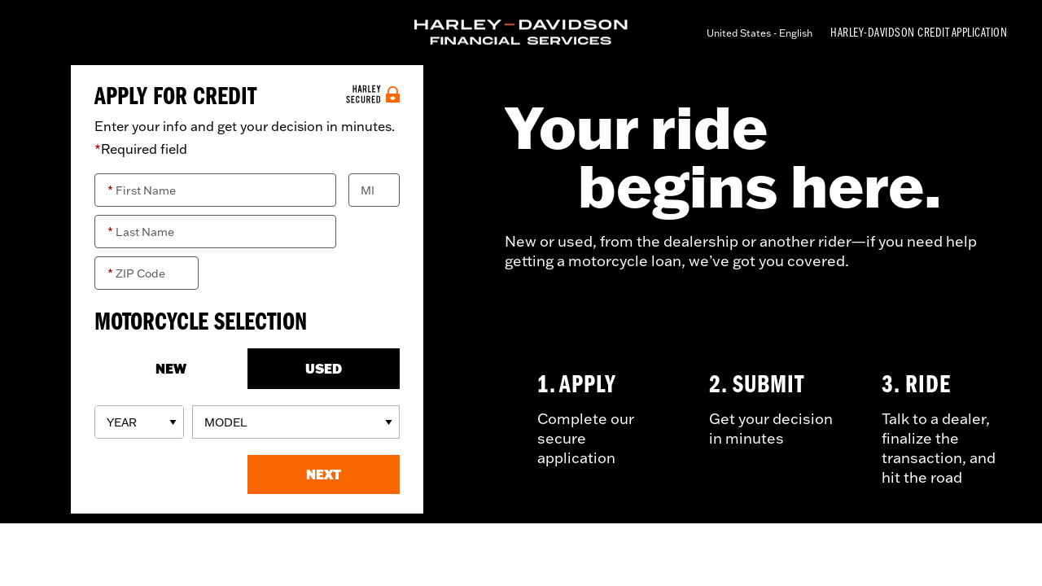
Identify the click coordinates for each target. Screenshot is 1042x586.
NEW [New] (170, 368)
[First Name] (215, 190)
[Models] (296, 422)
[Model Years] (139, 422)
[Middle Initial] (374, 190)
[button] (324, 474)
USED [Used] (323, 368)
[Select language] (765, 33)
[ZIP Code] (146, 273)
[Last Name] (215, 231)
